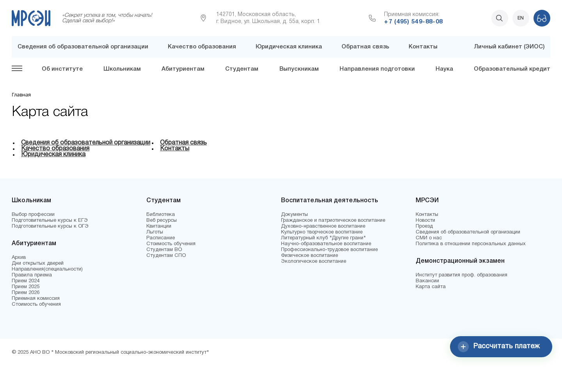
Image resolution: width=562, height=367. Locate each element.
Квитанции (158, 226)
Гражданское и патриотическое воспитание (333, 220)
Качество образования (202, 47)
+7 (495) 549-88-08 (413, 22)
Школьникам (122, 69)
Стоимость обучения (36, 304)
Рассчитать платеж (499, 346)
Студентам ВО (164, 250)
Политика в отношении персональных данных (471, 244)
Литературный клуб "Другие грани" (323, 238)
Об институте (62, 69)
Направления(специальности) (47, 269)
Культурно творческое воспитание (322, 232)
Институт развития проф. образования (461, 275)
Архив (19, 257)
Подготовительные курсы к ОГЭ (50, 226)
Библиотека (160, 214)
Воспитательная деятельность (329, 200)
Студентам (241, 69)
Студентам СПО (166, 255)
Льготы (154, 232)
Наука (444, 69)
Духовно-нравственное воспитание (323, 226)
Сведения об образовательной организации (83, 47)
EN (521, 18)
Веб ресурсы (161, 220)
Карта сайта (431, 287)
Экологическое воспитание (313, 261)
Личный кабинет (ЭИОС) (509, 47)
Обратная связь (365, 47)
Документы (294, 214)
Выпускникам (299, 69)
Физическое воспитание (309, 255)
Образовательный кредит (512, 69)
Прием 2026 (25, 292)
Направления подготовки (377, 69)
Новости (425, 220)
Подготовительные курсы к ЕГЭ (50, 220)
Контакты (423, 47)
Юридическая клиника (289, 47)
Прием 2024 (25, 281)
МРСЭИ (427, 200)
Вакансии (427, 281)
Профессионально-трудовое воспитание (329, 250)
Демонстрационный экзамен (460, 261)
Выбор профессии (33, 214)
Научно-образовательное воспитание (326, 244)
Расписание (160, 238)
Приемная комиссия (36, 298)
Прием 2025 (25, 287)
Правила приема (32, 275)
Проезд (424, 226)
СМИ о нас (429, 238)
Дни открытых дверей (38, 263)
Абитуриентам (183, 69)
